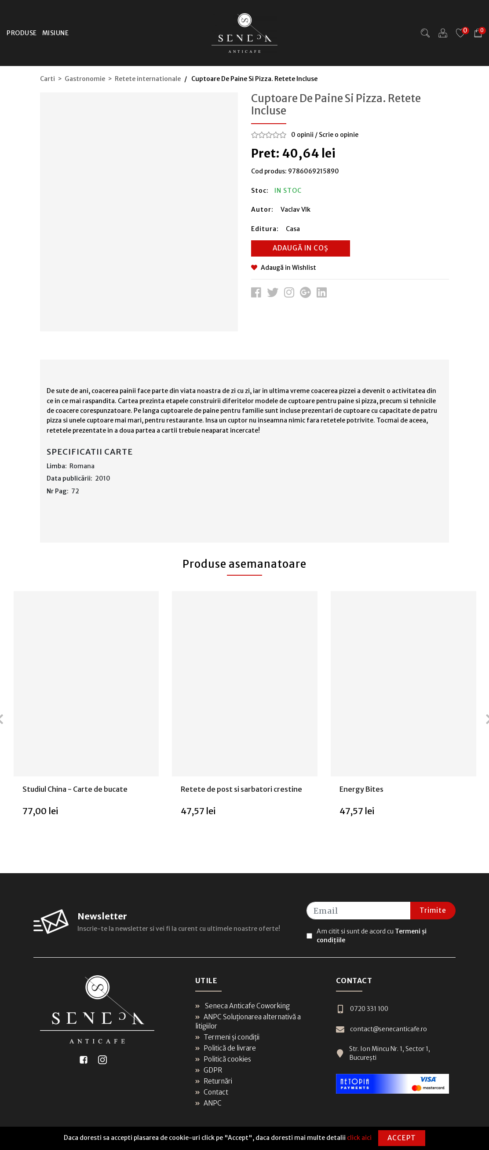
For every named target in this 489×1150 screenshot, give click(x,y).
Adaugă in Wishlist (283, 268)
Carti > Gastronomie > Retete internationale (110, 79)
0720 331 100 (362, 1009)
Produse (22, 33)
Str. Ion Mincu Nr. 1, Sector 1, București (383, 1053)
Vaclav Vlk (295, 209)
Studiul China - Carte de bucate (75, 789)
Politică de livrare (225, 1048)
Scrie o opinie (338, 135)
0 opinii (302, 135)
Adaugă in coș (300, 248)
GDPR (208, 1070)
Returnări (213, 1081)
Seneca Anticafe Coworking (242, 1006)
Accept (401, 1138)
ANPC (208, 1103)
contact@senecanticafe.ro (381, 1029)
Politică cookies (223, 1059)
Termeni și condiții (227, 1037)
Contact (211, 1092)
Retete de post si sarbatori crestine (241, 789)
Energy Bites (361, 789)
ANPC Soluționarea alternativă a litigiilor (248, 1021)
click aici (359, 1138)
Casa (293, 229)
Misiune (55, 33)
